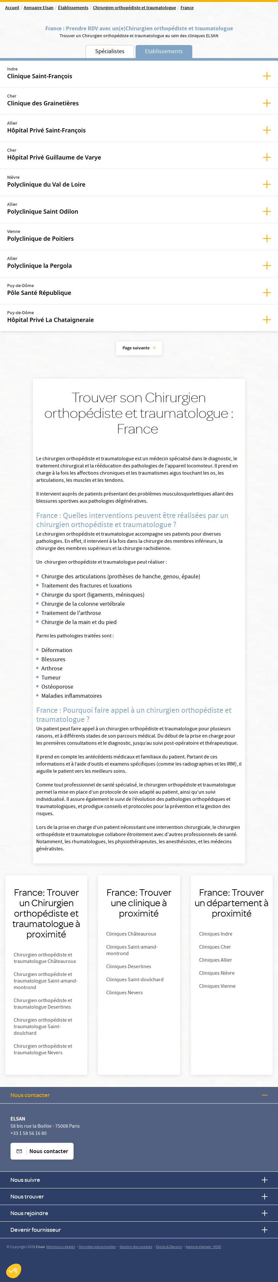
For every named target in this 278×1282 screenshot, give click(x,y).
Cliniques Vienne (217, 987)
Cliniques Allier (215, 961)
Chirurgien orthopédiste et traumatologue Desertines (43, 1004)
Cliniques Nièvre (217, 974)
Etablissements (164, 52)
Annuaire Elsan (38, 8)
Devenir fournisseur (139, 1229)
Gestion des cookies (136, 1247)
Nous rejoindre (139, 1213)
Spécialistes (109, 52)
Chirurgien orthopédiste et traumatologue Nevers (43, 1050)
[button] (14, 1271)
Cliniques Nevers (124, 993)
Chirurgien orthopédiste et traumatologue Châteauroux (45, 959)
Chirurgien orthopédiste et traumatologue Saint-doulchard (43, 1027)
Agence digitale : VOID (203, 1247)
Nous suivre (139, 1179)
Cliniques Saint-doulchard (135, 980)
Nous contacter (139, 1095)
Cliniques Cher (215, 948)
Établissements (73, 8)
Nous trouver (139, 1196)
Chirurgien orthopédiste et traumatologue (134, 8)
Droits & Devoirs (169, 1247)
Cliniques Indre (215, 935)
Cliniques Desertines (128, 967)
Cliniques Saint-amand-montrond (132, 951)
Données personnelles (97, 1247)
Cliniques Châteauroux (131, 935)
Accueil (12, 8)
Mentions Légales (60, 1247)
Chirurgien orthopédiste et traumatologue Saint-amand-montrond (46, 981)
